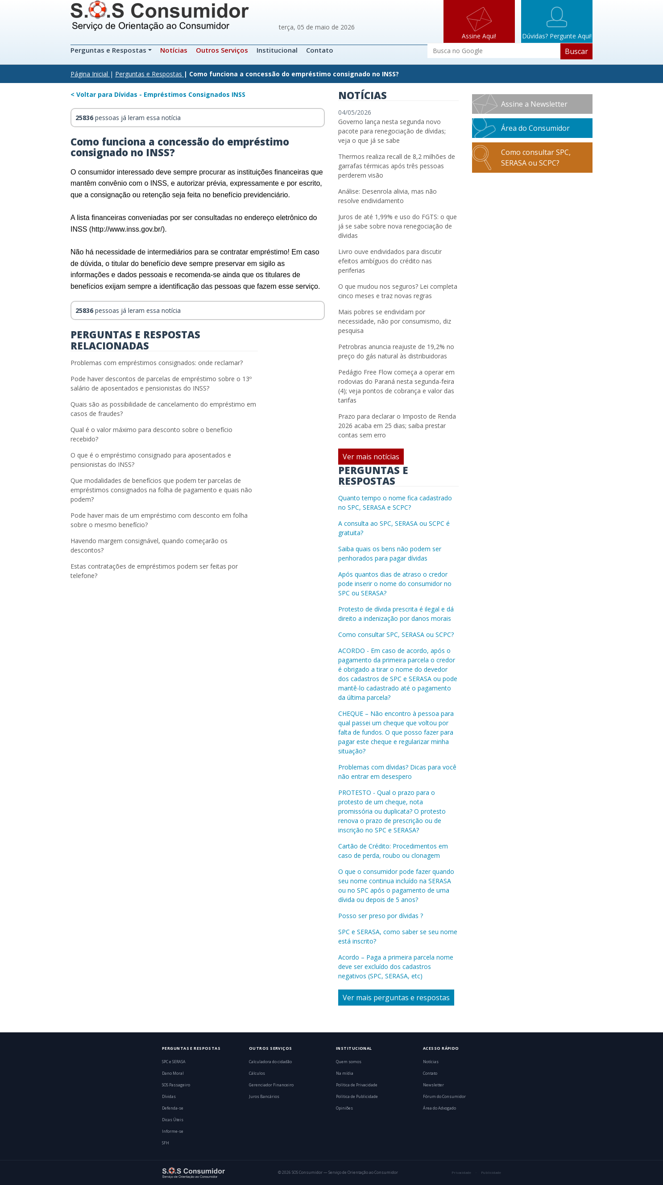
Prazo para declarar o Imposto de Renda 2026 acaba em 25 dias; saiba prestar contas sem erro (397, 425)
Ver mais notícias (371, 457)
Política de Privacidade (356, 1085)
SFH (165, 1143)
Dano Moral (173, 1073)
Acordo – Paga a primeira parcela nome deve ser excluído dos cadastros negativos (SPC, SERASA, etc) (395, 966)
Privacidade (461, 1172)
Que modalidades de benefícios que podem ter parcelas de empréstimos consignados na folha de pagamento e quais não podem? (161, 489)
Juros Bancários (264, 1096)
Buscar (576, 51)
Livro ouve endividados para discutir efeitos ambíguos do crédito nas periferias (390, 260)
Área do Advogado (439, 1108)
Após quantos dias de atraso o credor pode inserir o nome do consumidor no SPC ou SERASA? (395, 583)
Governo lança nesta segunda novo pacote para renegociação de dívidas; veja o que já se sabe (392, 131)
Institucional (277, 50)
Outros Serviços (222, 50)
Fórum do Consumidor (444, 1096)
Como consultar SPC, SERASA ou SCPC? (396, 634)
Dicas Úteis (172, 1120)
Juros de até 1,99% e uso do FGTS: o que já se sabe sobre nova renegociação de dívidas (397, 226)
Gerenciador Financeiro (271, 1085)
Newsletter (433, 1085)
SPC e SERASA (174, 1061)
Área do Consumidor (535, 128)
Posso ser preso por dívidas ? (380, 915)
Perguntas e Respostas (109, 50)
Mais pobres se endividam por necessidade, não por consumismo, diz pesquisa (394, 321)
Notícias (173, 50)
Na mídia (344, 1073)
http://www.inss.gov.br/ (126, 229)
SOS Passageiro (176, 1085)
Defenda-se (172, 1108)
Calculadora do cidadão (270, 1061)
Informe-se (172, 1131)
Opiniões (344, 1108)
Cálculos (257, 1073)
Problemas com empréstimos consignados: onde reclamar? (156, 362)
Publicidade (491, 1172)
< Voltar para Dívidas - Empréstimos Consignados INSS (157, 94)
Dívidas (169, 1096)
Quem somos (348, 1061)
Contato (319, 50)
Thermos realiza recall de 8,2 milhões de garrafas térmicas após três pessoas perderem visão (396, 165)
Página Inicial (89, 74)
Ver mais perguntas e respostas (396, 997)
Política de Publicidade (357, 1096)
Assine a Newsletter (534, 104)
